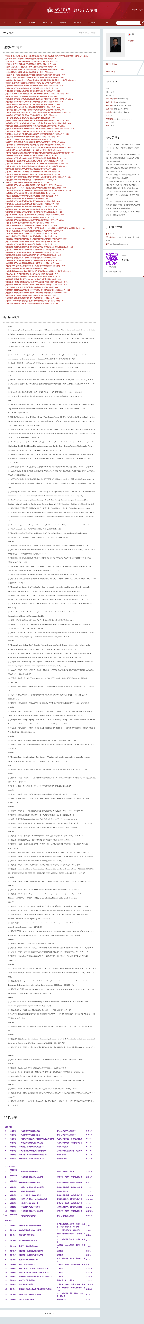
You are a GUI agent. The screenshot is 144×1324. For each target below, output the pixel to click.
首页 (5, 23)
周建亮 (87, 33)
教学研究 (32, 23)
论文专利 (77, 23)
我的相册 (91, 23)
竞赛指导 (63, 23)
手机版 (126, 260)
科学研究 (18, 23)
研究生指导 (47, 23)
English (134, 10)
